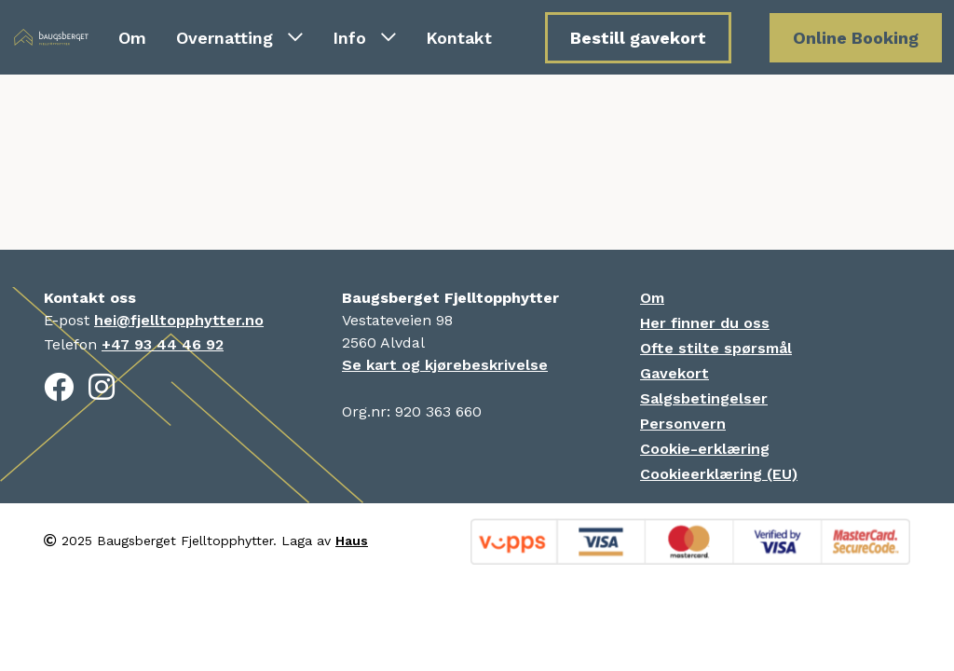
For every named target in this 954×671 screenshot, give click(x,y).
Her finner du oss (705, 323)
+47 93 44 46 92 (163, 344)
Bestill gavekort (638, 38)
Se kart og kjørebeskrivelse (445, 365)
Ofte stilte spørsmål (716, 348)
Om (132, 38)
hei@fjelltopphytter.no (179, 320)
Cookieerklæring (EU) (718, 474)
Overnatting (239, 38)
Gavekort (674, 373)
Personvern (683, 423)
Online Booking (856, 38)
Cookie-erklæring (705, 449)
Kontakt (459, 38)
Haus (351, 540)
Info (364, 38)
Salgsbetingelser (704, 398)
